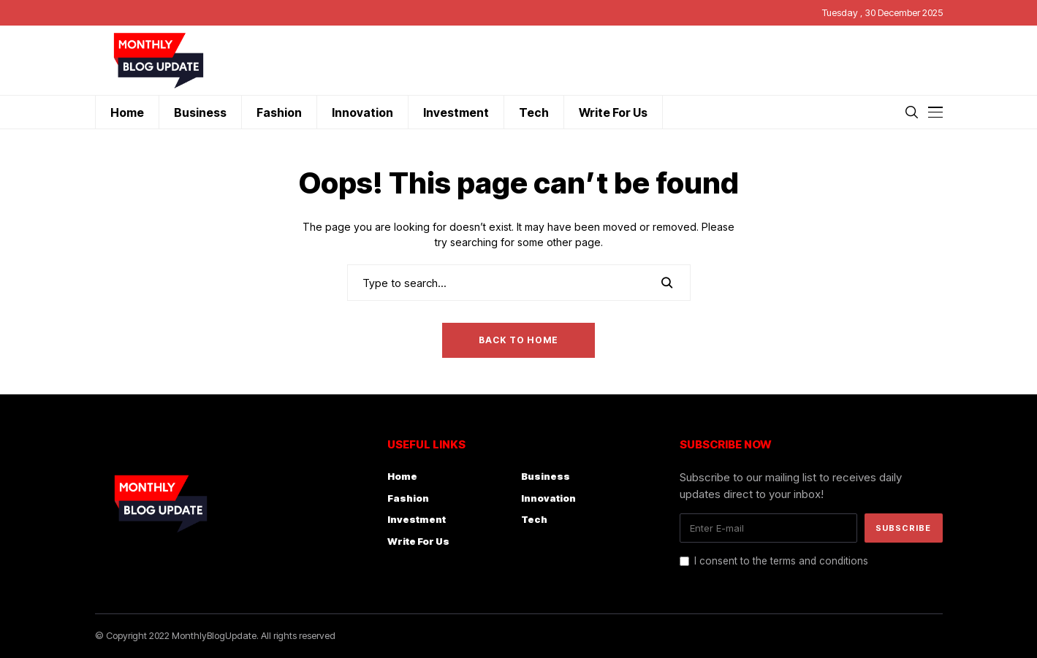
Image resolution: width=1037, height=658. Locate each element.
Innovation (548, 498)
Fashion (408, 498)
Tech (534, 519)
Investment (416, 519)
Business (545, 476)
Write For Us (418, 541)
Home (402, 476)
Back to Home (518, 339)
